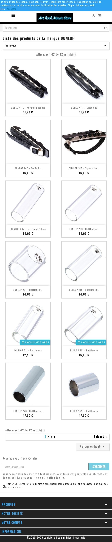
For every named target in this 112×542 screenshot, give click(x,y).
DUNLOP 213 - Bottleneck (84, 350)
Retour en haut (93, 446)
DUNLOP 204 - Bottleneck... (28, 289)
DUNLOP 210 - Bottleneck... (84, 289)
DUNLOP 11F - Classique (84, 107)
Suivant (101, 437)
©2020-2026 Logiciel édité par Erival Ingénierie (56, 537)
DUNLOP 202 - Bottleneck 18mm (28, 229)
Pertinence (56, 45)
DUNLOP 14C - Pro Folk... (28, 168)
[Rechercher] (56, 27)
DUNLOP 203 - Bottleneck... (84, 229)
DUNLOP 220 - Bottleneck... (28, 411)
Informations (12, 531)
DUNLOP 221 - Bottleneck (84, 411)
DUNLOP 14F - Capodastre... (84, 168)
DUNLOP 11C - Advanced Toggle (28, 107)
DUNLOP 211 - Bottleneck (28, 350)
